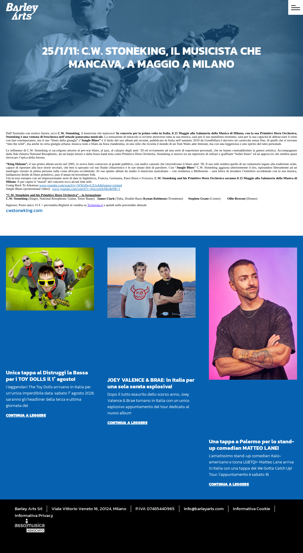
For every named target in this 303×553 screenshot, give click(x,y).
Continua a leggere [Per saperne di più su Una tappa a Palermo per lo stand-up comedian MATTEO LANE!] (229, 484)
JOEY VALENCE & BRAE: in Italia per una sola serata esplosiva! (150, 383)
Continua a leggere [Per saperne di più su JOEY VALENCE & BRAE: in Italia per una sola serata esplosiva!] (127, 423)
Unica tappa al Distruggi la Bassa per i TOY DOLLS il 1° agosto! (47, 375)
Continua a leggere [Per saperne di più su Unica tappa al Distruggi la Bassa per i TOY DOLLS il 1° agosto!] (26, 415)
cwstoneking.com (24, 210)
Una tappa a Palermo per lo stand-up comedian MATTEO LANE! (251, 444)
